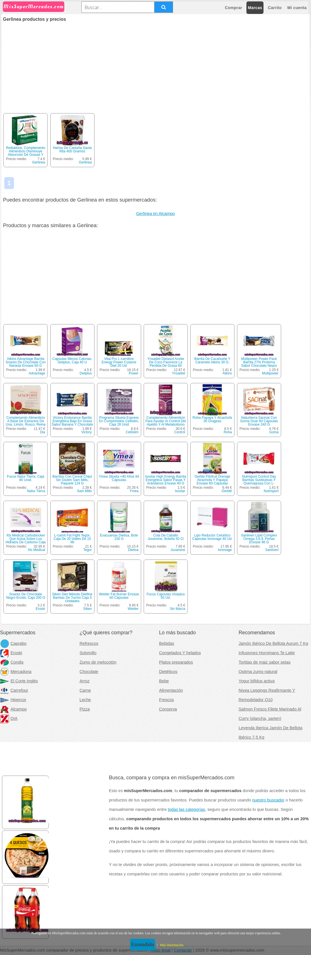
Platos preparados (176, 662)
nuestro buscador (268, 800)
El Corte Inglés (19, 681)
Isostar (180, 491)
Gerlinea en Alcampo (155, 213)
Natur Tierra (36, 491)
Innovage (225, 550)
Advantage (37, 373)
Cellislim (132, 432)
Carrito (274, 7)
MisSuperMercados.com (33, 6)
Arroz (85, 681)
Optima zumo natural (258, 671)
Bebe (164, 681)
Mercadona (15, 671)
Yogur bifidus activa (257, 681)
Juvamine (177, 550)
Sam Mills (84, 491)
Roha (228, 432)
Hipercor (13, 699)
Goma (274, 432)
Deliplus (86, 373)
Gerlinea (38, 162)
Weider (133, 608)
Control (179, 432)
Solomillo (88, 653)
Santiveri (272, 550)
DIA (8, 718)
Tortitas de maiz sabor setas (265, 662)
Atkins (227, 373)
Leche (85, 699)
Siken (87, 608)
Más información (171, 945)
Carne (85, 690)
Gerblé (227, 491)
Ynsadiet (178, 373)
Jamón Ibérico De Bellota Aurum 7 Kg (273, 643)
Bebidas (166, 643)
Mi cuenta (297, 7)
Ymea (133, 491)
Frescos (166, 699)
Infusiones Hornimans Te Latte (267, 653)
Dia (42, 432)
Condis (12, 662)
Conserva (168, 709)
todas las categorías (186, 809)
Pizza (85, 709)
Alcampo (13, 709)
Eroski (40, 608)
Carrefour (14, 690)
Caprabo (13, 643)
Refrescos (89, 643)
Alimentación (171, 690)
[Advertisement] (155, 64)
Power (134, 373)
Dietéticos (168, 671)
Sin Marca (177, 608)
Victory (86, 432)
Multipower (270, 373)
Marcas (255, 7)
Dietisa (133, 550)
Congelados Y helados (180, 653)
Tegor (87, 550)
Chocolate (89, 671)
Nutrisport (271, 491)
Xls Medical (36, 550)
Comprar (233, 7)
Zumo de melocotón (98, 662)
